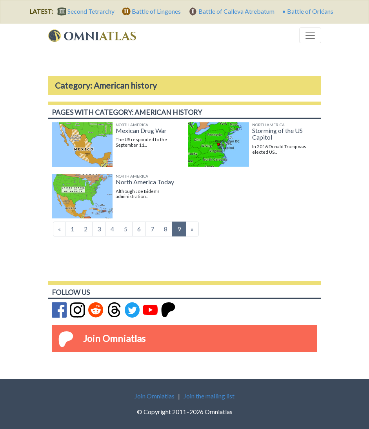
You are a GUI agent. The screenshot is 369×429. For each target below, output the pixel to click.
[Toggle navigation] (310, 35)
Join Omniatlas (114, 338)
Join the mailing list (209, 396)
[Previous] (59, 229)
